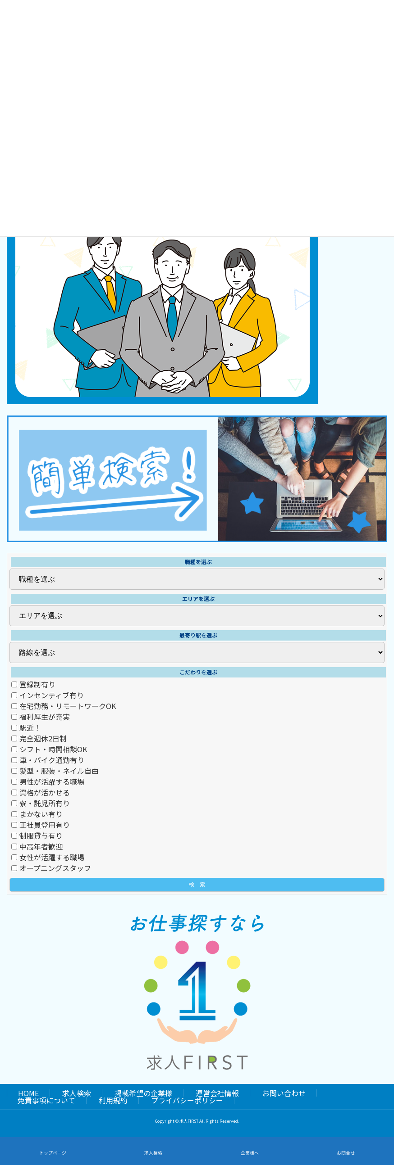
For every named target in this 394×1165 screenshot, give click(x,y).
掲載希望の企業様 (143, 1093)
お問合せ (346, 1153)
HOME (28, 1093)
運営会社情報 (217, 1093)
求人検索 (76, 1093)
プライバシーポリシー (187, 1100)
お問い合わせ (284, 1093)
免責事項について (46, 1100)
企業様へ (250, 1153)
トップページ (52, 1153)
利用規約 (113, 1100)
